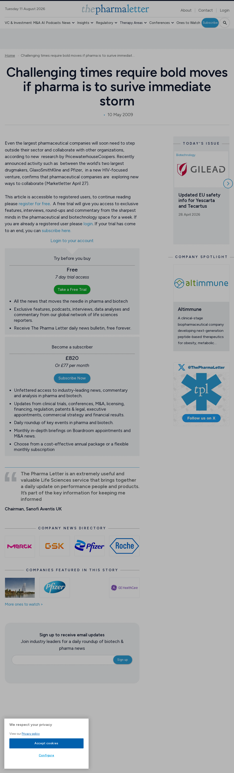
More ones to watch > (24, 604)
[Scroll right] (228, 183)
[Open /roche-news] (124, 546)
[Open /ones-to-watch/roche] (20, 588)
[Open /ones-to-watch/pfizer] (54, 588)
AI (43, 23)
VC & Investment (18, 23)
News (66, 23)
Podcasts (53, 23)
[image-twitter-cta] (201, 394)
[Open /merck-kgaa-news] (20, 546)
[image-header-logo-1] (115, 9)
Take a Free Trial (72, 289)
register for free (34, 203)
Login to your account (72, 240)
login (88, 223)
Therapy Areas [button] (131, 23)
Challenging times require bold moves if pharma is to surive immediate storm (78, 56)
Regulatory (104, 23)
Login (224, 10)
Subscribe (210, 23)
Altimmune (190, 309)
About (186, 10)
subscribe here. (56, 230)
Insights (83, 23)
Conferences (159, 23)
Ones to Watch (188, 23)
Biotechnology (185, 155)
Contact (205, 10)
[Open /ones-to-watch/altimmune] (201, 283)
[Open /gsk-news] (54, 546)
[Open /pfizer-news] (89, 546)
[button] (73, 23)
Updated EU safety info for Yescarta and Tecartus (200, 200)
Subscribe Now (72, 378)
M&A (36, 23)
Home (10, 56)
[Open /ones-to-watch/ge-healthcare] (124, 588)
